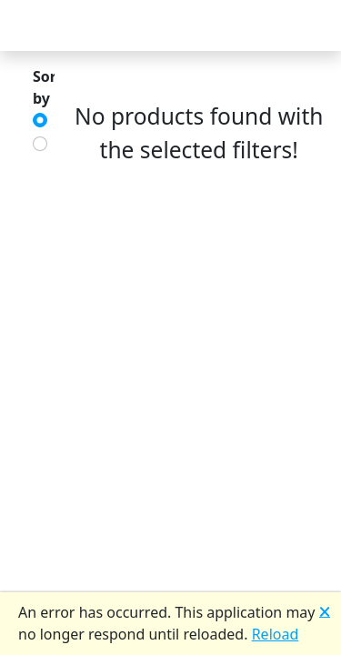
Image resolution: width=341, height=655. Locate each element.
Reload (275, 634)
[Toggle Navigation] (36, 25)
